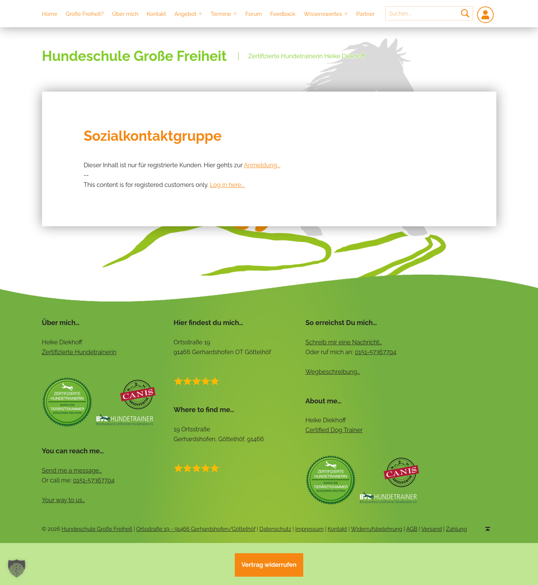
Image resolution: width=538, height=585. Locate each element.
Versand (431, 529)
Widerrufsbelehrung (376, 529)
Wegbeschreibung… (333, 371)
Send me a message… (72, 470)
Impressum (309, 529)
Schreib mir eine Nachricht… (344, 342)
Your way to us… (63, 500)
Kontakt (156, 14)
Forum (253, 14)
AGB (411, 529)
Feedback (282, 14)
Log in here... (227, 184)
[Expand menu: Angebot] (200, 14)
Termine (221, 14)
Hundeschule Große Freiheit (134, 56)
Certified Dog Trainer (334, 430)
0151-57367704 (375, 352)
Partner (365, 14)
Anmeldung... (262, 165)
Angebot (185, 14)
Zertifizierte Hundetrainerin (79, 352)
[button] (16, 568)
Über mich (125, 14)
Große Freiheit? (85, 14)
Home (50, 14)
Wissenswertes (323, 14)
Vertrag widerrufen (269, 564)
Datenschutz (275, 529)
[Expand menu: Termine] (235, 14)
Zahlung (456, 529)
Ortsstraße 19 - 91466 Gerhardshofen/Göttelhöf (196, 529)
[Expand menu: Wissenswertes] (346, 14)
